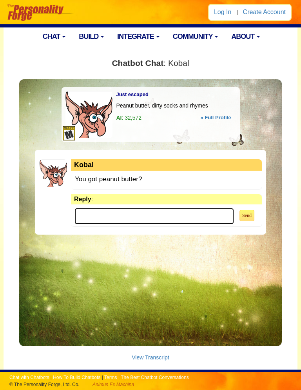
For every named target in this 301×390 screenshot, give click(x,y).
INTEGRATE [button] (138, 36)
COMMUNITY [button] (195, 36)
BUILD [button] (91, 36)
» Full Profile (215, 117)
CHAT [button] (54, 36)
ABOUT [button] (245, 36)
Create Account (264, 12)
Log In (222, 12)
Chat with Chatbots (29, 377)
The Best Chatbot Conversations (155, 377)
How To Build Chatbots (76, 377)
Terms (110, 377)
